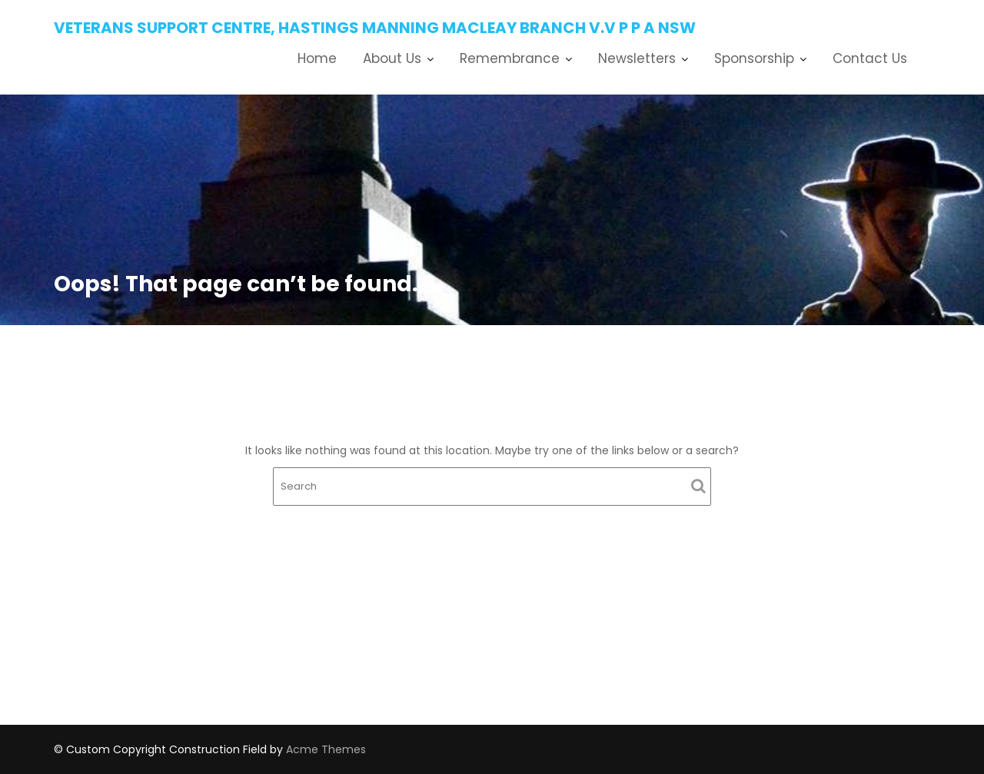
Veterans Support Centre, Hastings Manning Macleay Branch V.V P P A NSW (375, 27)
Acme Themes (326, 749)
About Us (392, 58)
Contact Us (870, 58)
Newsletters (637, 58)
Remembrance (510, 58)
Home (317, 58)
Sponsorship (754, 58)
